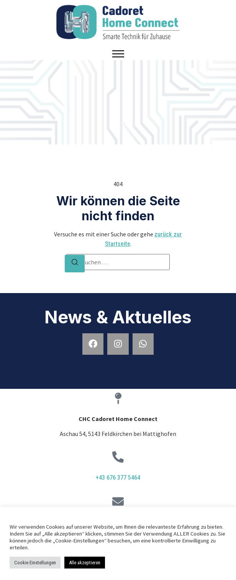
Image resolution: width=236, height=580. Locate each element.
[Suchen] (75, 263)
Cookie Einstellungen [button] (35, 562)
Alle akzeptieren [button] (84, 562)
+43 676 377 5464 (118, 477)
